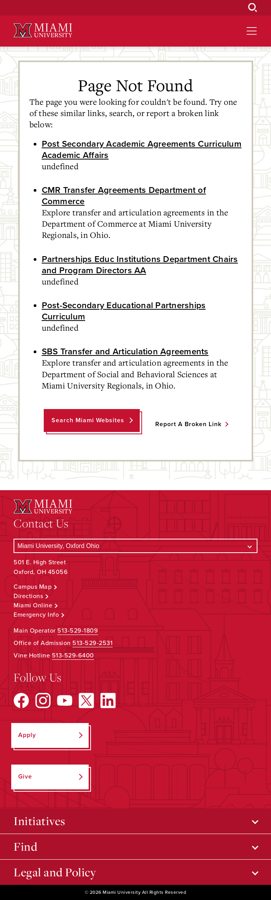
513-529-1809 (77, 631)
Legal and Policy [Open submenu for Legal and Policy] (55, 872)
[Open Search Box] (252, 7)
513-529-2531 (92, 643)
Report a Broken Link (188, 424)
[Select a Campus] (135, 546)
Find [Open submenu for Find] (25, 846)
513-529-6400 (73, 655)
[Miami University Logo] (43, 30)
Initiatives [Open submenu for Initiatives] (39, 821)
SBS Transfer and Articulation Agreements (125, 351)
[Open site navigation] (251, 31)
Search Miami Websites (87, 420)
